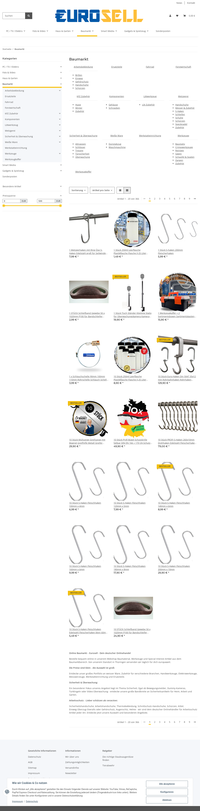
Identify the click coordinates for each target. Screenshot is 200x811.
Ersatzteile (116, 66)
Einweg (79, 78)
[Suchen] (13, 15)
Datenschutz (32, 801)
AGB (30, 762)
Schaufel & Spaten (184, 157)
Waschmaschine (117, 147)
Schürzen (80, 88)
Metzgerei (183, 96)
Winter (78, 107)
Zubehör (79, 111)
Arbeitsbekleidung (83, 66)
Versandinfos (72, 767)
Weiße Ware (116, 135)
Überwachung (82, 157)
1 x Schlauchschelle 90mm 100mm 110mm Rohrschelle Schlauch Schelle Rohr (88, 378)
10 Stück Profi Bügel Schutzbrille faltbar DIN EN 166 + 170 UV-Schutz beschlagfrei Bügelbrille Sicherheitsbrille (132, 441)
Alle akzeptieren (167, 784)
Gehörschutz (82, 81)
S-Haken (179, 111)
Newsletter (71, 773)
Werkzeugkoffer (83, 171)
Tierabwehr (108, 765)
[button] (170, 15)
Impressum (17, 801)
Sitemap (32, 767)
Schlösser (80, 147)
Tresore (79, 150)
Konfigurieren (166, 792)
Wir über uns (72, 756)
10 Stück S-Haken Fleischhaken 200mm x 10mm (174, 568)
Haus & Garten (10, 78)
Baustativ (180, 144)
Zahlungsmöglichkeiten (77, 762)
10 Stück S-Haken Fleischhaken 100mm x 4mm (85, 504)
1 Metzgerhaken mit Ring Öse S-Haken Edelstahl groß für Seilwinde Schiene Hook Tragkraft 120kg (87, 252)
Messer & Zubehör (185, 107)
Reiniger (179, 150)
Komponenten (116, 96)
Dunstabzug (115, 144)
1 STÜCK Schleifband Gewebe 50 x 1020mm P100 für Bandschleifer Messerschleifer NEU (87, 315)
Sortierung (77, 190)
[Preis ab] (11, 201)
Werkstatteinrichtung (150, 135)
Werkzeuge (183, 135)
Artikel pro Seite (101, 190)
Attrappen (80, 144)
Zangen (179, 160)
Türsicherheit (82, 153)
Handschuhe (82, 84)
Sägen (178, 153)
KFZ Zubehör (83, 96)
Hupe (78, 104)
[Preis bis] (46, 201)
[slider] (3, 206)
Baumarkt (7, 83)
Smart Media (9, 165)
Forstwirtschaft (183, 66)
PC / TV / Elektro (10, 66)
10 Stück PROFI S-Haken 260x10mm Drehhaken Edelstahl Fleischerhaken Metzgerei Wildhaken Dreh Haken (177, 441)
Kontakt (191, 2)
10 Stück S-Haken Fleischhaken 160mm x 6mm (85, 568)
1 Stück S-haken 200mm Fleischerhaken (170, 252)
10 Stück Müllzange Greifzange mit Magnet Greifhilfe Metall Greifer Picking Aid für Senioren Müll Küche (88, 441)
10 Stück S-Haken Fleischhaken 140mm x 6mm (174, 504)
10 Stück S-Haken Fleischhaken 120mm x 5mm (130, 504)
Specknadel (181, 124)
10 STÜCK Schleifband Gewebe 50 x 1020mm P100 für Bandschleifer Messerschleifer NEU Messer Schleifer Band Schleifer (132, 631)
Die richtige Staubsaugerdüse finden (117, 758)
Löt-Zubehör (148, 104)
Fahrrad (150, 66)
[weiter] (195, 198)
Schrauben (114, 107)
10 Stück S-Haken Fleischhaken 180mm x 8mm (130, 568)
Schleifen (180, 114)
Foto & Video (8, 72)
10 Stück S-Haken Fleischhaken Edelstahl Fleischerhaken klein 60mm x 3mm (88, 631)
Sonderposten (9, 176)
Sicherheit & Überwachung (83, 135)
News (179, 2)
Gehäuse (113, 104)
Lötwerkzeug (150, 96)
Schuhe (179, 117)
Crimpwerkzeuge (184, 147)
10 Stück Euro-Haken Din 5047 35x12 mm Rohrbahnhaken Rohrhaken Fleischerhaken (177, 378)
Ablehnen (166, 800)
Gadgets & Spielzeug (13, 170)
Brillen (78, 75)
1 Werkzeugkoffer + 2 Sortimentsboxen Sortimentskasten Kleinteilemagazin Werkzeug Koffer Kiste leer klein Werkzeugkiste (176, 315)
